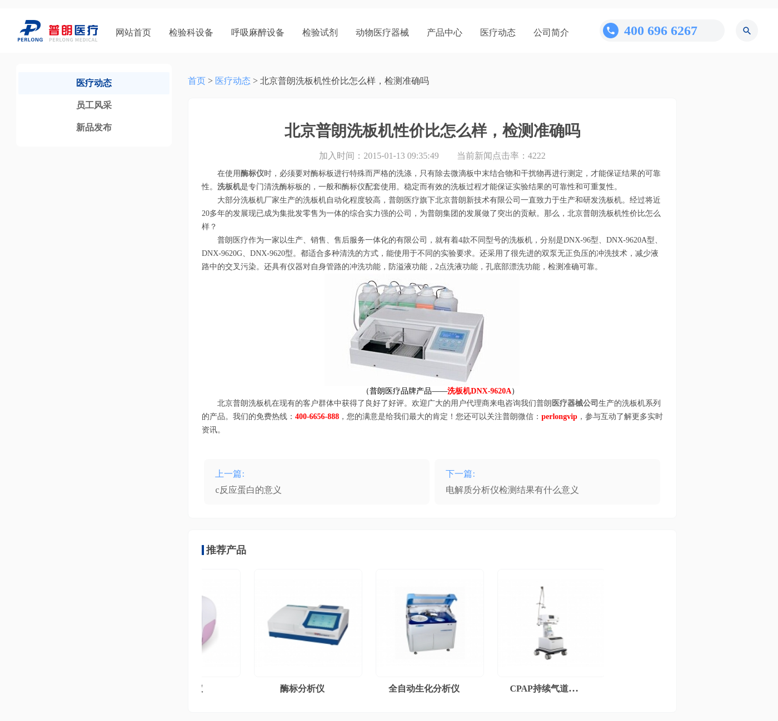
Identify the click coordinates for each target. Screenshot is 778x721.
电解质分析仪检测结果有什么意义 (512, 490)
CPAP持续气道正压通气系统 (568, 688)
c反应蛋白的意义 (248, 490)
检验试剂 (320, 32)
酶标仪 (252, 173)
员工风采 (94, 105)
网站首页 (133, 32)
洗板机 (229, 187)
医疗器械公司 (575, 403)
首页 (197, 80)
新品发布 (94, 127)
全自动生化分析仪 (426, 688)
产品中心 (444, 32)
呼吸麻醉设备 (258, 32)
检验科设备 (191, 32)
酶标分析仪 (304, 688)
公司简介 (551, 32)
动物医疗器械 (382, 32)
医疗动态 (498, 32)
